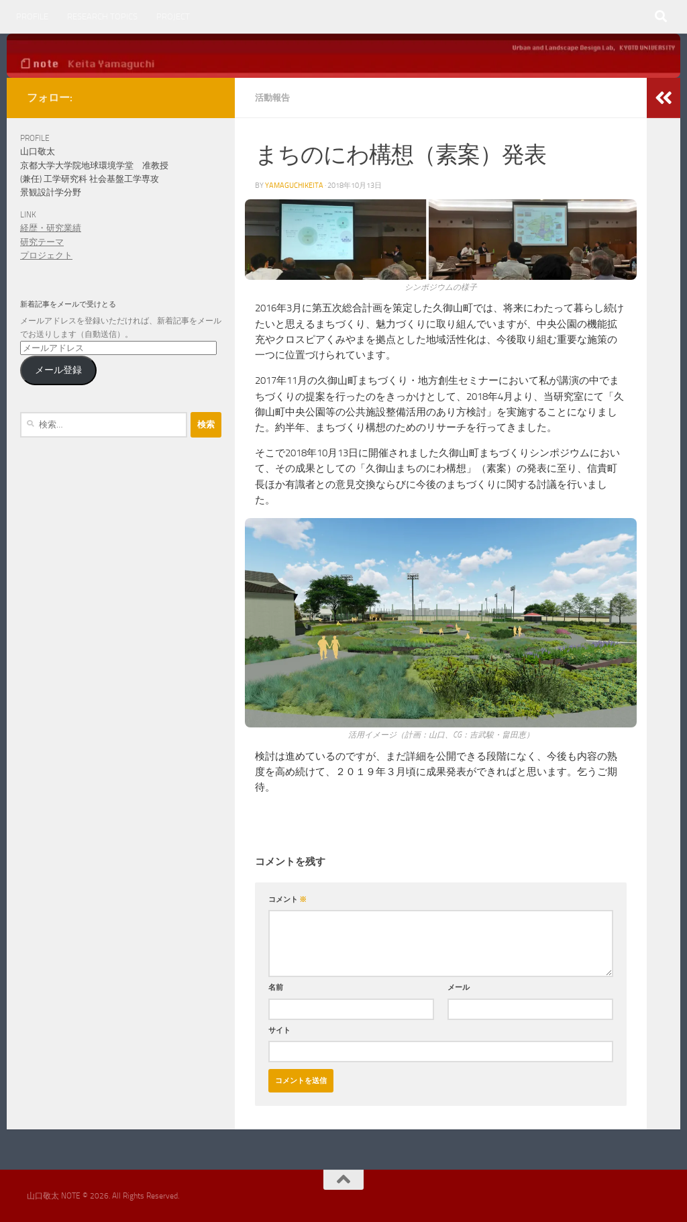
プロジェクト (46, 255)
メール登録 (58, 369)
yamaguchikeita (294, 185)
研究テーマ (42, 242)
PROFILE (32, 16)
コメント (287, 899)
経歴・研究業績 (50, 228)
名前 (275, 987)
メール (458, 987)
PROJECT (173, 16)
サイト (279, 1030)
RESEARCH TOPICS (102, 16)
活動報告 (272, 98)
